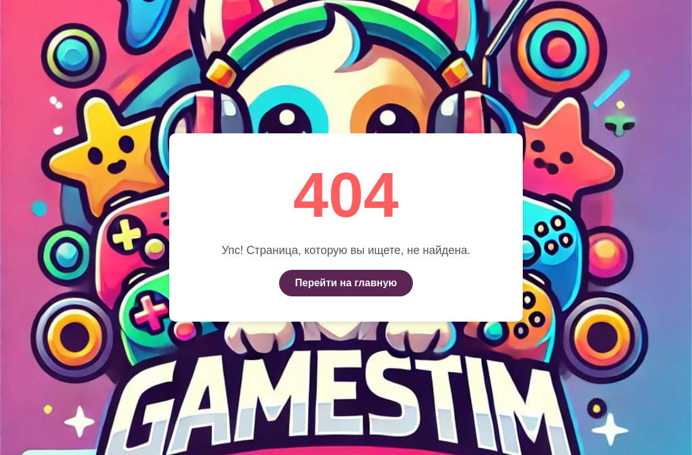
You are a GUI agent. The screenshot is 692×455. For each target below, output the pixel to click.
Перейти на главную (346, 282)
